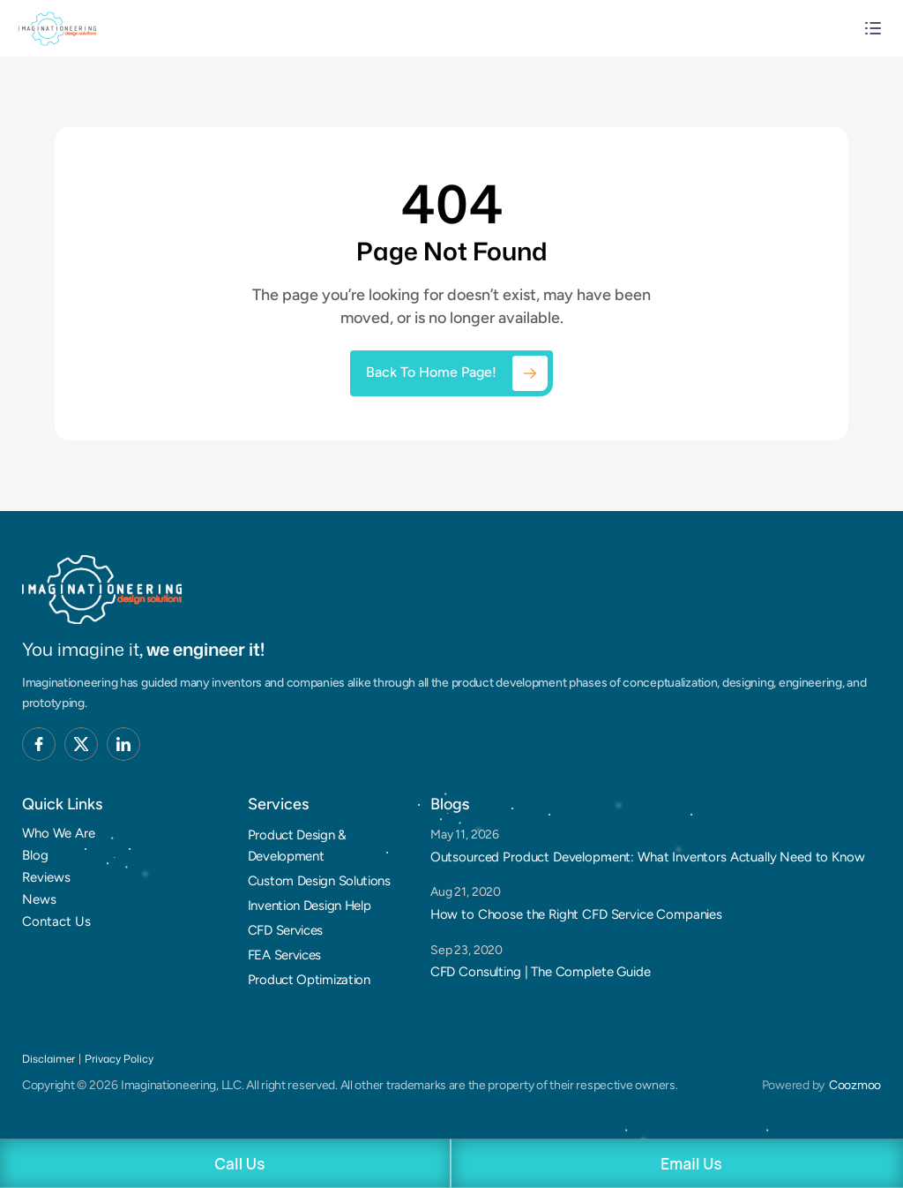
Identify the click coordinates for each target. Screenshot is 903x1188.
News (39, 899)
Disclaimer (48, 1058)
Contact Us (56, 921)
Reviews (46, 877)
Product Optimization (309, 980)
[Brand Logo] (102, 589)
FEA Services (284, 955)
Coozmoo (855, 1085)
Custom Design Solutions (319, 881)
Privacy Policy (119, 1058)
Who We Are (58, 833)
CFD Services (285, 930)
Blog (35, 855)
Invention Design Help (309, 906)
